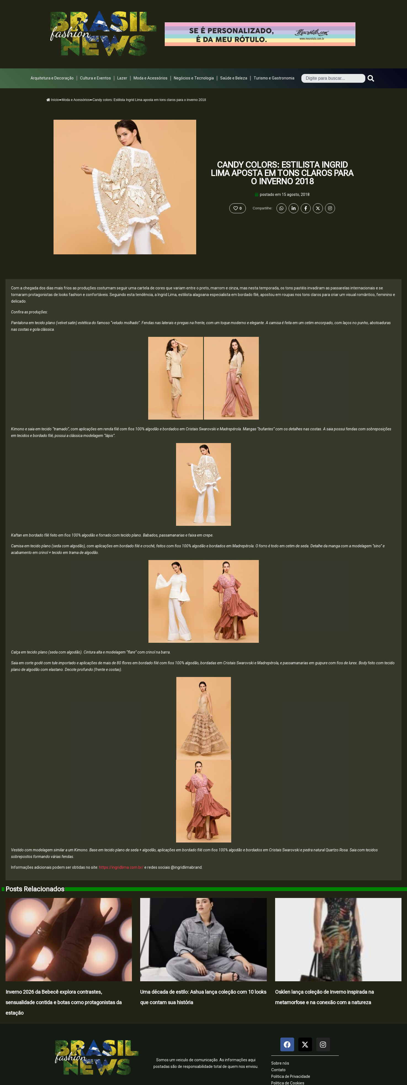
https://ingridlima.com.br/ (120, 867)
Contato (278, 1070)
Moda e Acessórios (150, 78)
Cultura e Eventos (95, 78)
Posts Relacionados (35, 889)
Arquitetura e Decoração (52, 78)
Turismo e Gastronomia (274, 78)
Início (52, 100)
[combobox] (333, 78)
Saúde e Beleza (233, 78)
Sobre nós (280, 1063)
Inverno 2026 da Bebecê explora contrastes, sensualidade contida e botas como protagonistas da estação (64, 1002)
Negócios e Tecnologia (194, 78)
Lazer (122, 78)
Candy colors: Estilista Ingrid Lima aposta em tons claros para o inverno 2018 (282, 173)
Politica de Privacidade (290, 1076)
